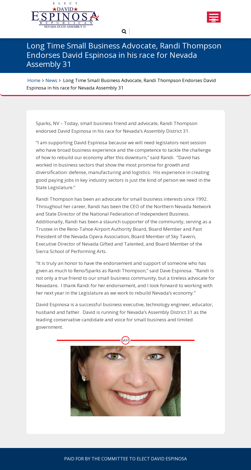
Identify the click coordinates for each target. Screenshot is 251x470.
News (51, 80)
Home (34, 80)
